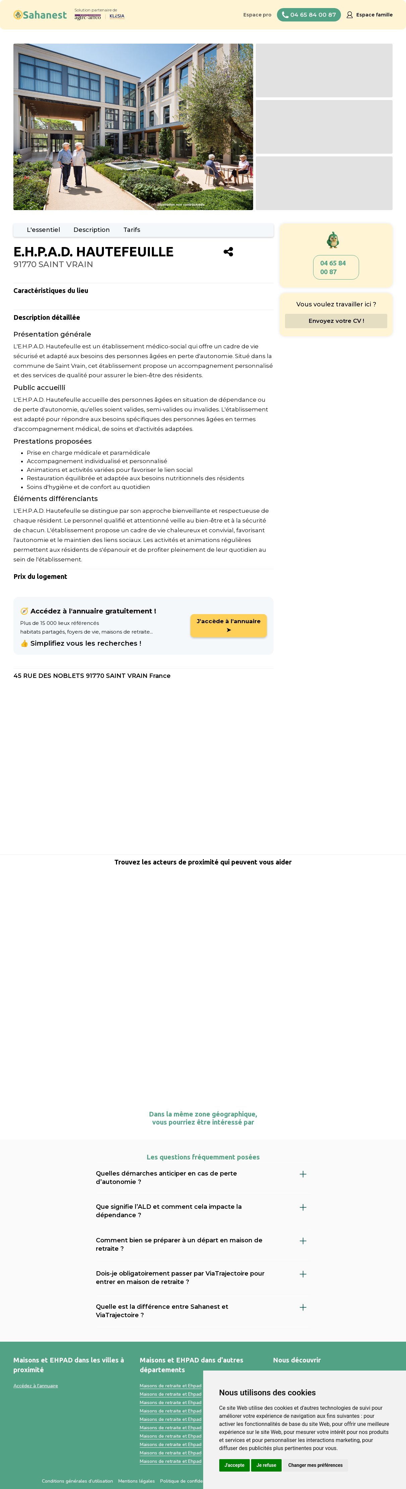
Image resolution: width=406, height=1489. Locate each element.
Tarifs (131, 230)
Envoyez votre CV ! (336, 320)
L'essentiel (43, 230)
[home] (40, 15)
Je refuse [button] (266, 1465)
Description (91, 230)
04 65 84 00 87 (333, 267)
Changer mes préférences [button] (315, 1465)
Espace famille (374, 15)
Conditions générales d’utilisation (77, 1481)
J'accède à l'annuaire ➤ (228, 625)
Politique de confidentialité (189, 1481)
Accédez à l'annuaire (35, 1386)
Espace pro (257, 15)
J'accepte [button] (235, 1465)
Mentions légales (136, 1481)
